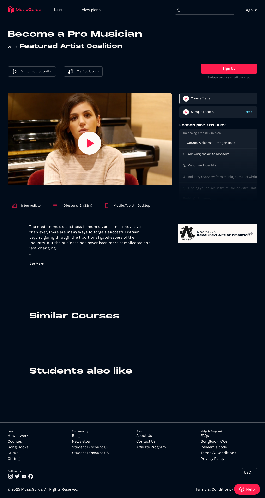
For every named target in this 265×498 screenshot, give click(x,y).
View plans (92, 10)
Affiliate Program (151, 447)
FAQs (205, 436)
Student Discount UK (90, 447)
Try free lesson (83, 72)
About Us (144, 436)
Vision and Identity (202, 166)
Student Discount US (90, 453)
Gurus (13, 453)
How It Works (19, 436)
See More (36, 264)
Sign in (251, 10)
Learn (60, 9)
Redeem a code (214, 447)
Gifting (14, 459)
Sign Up (229, 69)
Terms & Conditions (218, 453)
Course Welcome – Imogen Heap (211, 143)
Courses (15, 442)
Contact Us (146, 442)
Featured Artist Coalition (73, 46)
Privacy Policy (212, 459)
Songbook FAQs (214, 442)
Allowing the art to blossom (208, 154)
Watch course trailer (32, 72)
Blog (76, 436)
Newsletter (81, 442)
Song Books (18, 447)
